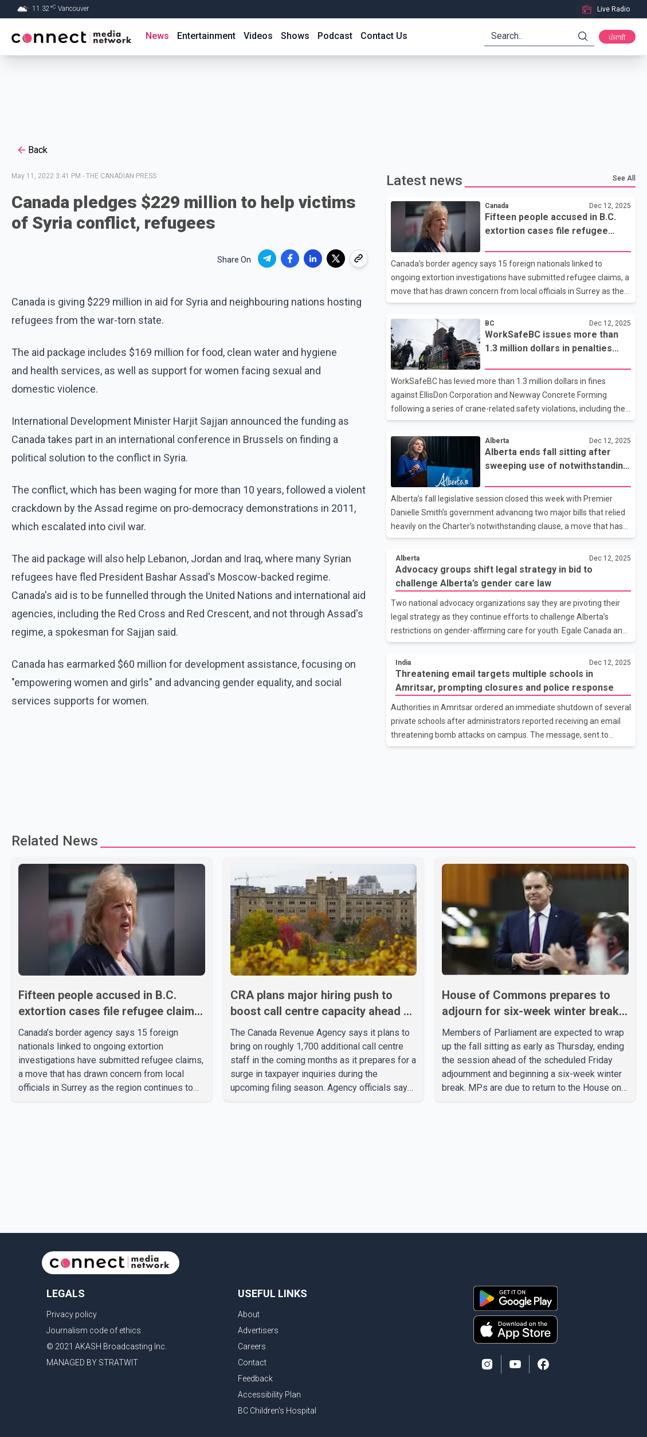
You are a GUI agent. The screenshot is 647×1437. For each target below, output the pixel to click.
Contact (252, 1362)
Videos (258, 35)
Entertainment (206, 35)
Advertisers (258, 1330)
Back (32, 150)
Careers (252, 1346)
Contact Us (383, 35)
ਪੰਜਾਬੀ (617, 38)
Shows (295, 35)
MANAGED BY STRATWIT (92, 1362)
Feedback (255, 1378)
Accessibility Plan (269, 1394)
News (157, 35)
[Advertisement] (320, 93)
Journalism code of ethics (93, 1330)
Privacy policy (71, 1314)
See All (624, 178)
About (249, 1314)
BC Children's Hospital (277, 1410)
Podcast (334, 35)
